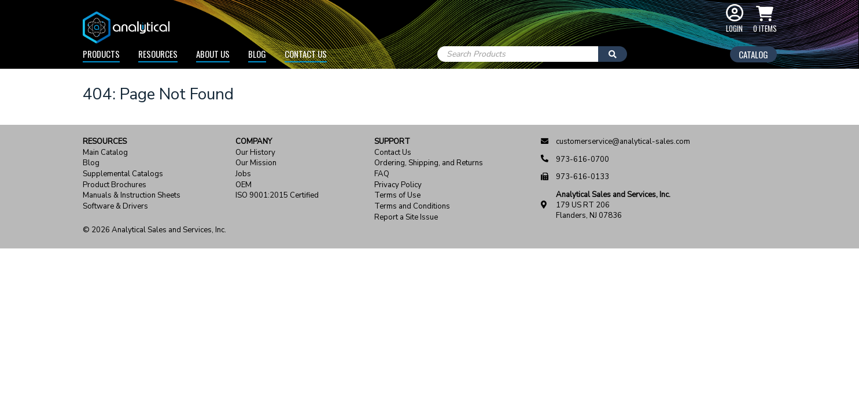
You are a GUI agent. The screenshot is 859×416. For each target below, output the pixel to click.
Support (392, 142)
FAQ (381, 174)
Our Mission (255, 163)
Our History (255, 153)
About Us (213, 53)
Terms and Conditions (412, 206)
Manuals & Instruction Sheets (131, 195)
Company (253, 142)
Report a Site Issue (406, 217)
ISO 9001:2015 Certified (277, 195)
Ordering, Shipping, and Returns (428, 163)
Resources (158, 53)
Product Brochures (114, 185)
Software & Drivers (115, 206)
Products (101, 53)
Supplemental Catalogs (123, 174)
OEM (243, 185)
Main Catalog (105, 153)
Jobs (243, 174)
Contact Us (306, 53)
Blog (257, 53)
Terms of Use (397, 195)
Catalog (753, 54)
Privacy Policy (398, 185)
